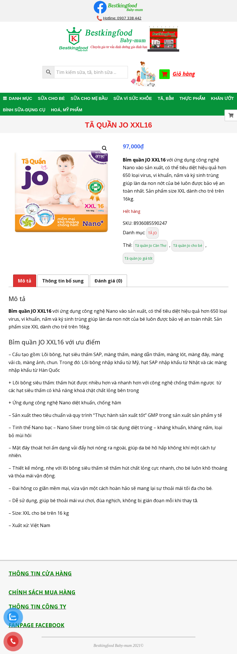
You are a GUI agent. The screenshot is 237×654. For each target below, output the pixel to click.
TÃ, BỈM (166, 98)
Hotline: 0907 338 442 (122, 18)
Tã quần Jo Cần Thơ (150, 245)
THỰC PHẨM (192, 98)
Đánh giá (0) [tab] (108, 281)
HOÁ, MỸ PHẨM (66, 109)
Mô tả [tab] (24, 281)
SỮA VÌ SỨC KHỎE (132, 98)
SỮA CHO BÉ (51, 98)
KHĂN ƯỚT (222, 98)
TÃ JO (152, 233)
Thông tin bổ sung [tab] (63, 281)
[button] (104, 148)
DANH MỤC (20, 98)
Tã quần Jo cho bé (187, 245)
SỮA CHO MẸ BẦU (89, 98)
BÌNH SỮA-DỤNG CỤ (24, 109)
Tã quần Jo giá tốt (138, 258)
